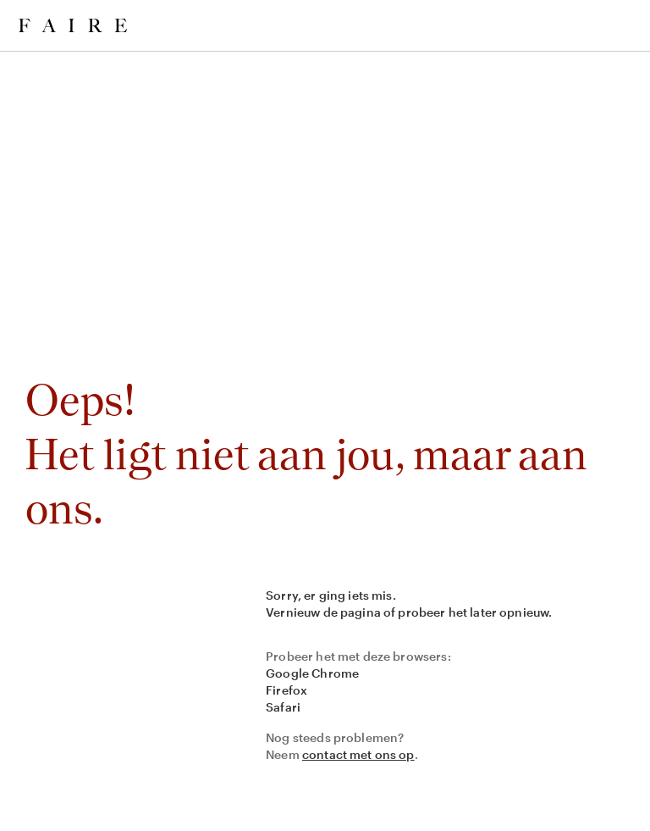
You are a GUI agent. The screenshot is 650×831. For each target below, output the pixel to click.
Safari (283, 707)
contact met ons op (358, 754)
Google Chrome (312, 673)
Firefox (286, 690)
